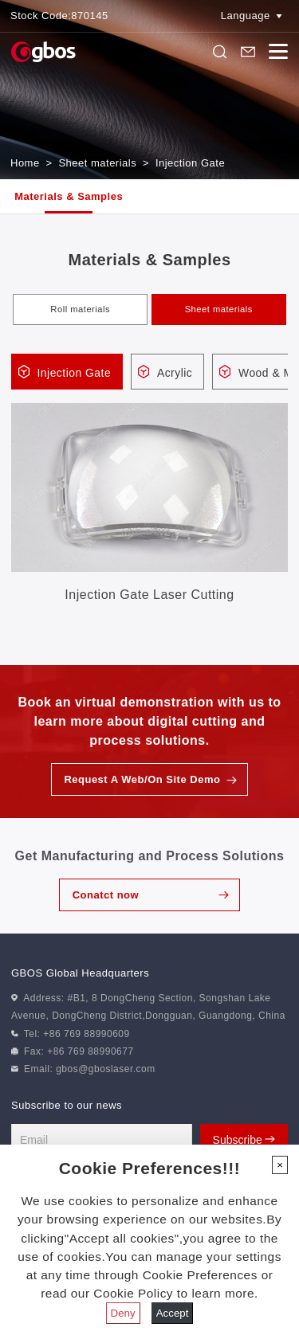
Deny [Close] (123, 1313)
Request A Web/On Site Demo (142, 780)
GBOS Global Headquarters (80, 973)
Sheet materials (97, 163)
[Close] (280, 1165)
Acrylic (177, 372)
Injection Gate (190, 163)
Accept (172, 1313)
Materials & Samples (68, 196)
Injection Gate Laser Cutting (149, 594)
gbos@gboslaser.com (105, 1069)
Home (25, 163)
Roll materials (80, 309)
